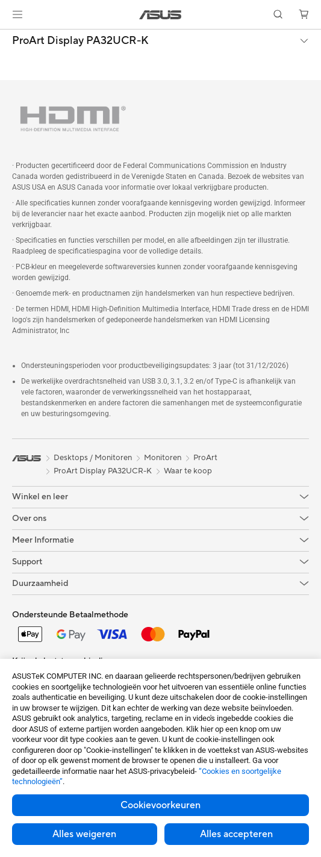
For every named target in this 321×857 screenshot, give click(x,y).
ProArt (205, 458)
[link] (160, 14)
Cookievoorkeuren (160, 805)
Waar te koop (188, 471)
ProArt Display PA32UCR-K (80, 41)
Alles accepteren (236, 834)
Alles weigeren (84, 834)
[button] (17, 14)
